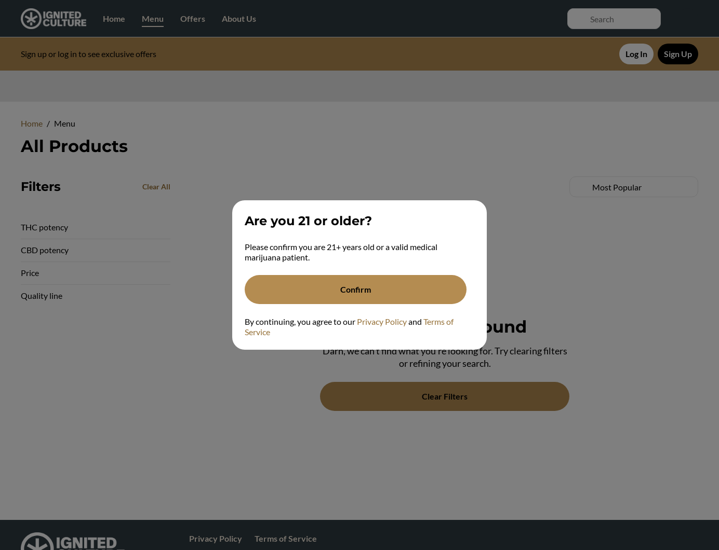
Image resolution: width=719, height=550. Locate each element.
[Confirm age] (356, 289)
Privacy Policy (382, 321)
